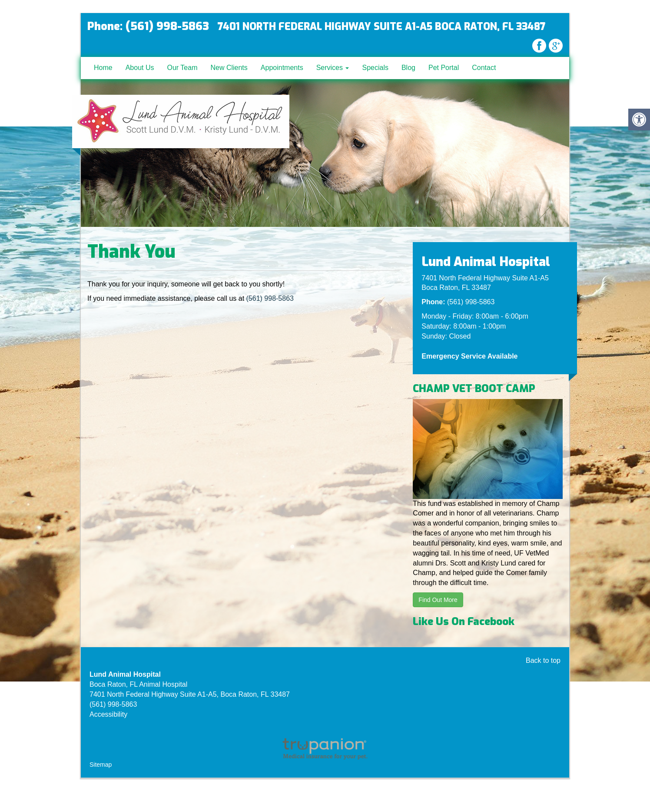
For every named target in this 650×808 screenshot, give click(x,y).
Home (103, 67)
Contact (484, 67)
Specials (375, 67)
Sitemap (101, 764)
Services (332, 67)
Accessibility (108, 714)
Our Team (182, 67)
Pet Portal (443, 67)
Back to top (543, 660)
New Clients (228, 67)
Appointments (282, 67)
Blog (408, 67)
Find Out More (437, 599)
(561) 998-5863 (270, 298)
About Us (140, 67)
